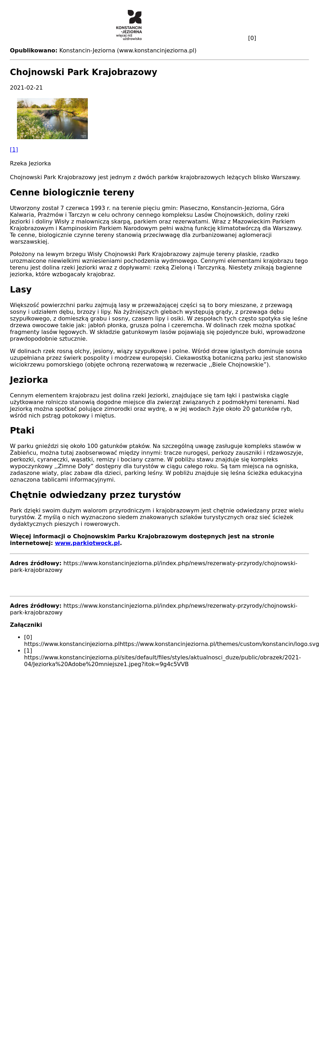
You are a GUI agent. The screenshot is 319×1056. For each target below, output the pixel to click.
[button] (159, 125)
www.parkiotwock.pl (87, 543)
